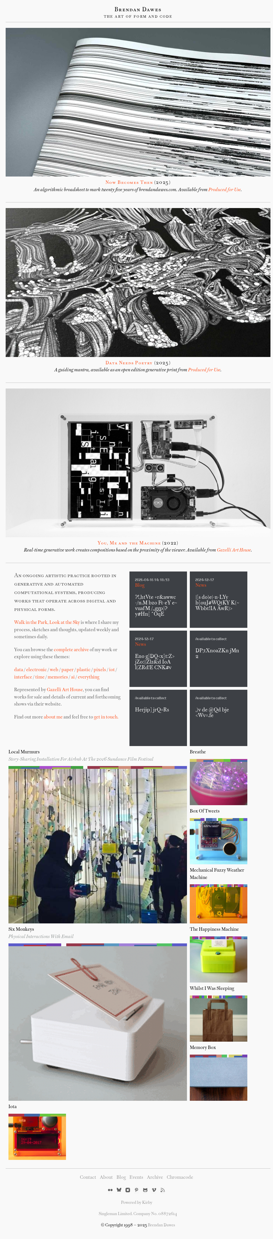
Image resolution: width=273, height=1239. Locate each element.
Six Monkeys (21, 929)
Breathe (198, 752)
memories (58, 677)
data (18, 670)
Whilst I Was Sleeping (212, 988)
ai (73, 677)
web (54, 670)
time (40, 677)
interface (23, 677)
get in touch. (106, 717)
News (200, 585)
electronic (36, 670)
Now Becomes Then (129, 182)
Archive (155, 1177)
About (106, 1177)
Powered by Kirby (136, 1203)
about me (53, 717)
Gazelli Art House (234, 550)
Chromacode (180, 1177)
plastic (84, 670)
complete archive (71, 650)
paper (67, 670)
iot (112, 670)
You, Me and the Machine (129, 543)
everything (88, 677)
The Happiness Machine (214, 929)
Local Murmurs (24, 752)
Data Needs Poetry (129, 363)
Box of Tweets (205, 811)
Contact (88, 1177)
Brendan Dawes (138, 10)
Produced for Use (224, 190)
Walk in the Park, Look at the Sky (47, 622)
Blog (139, 585)
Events (136, 1177)
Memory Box (203, 1048)
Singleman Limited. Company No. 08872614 (138, 1214)
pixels (100, 670)
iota (12, 1107)
